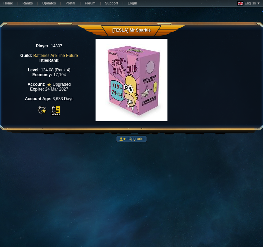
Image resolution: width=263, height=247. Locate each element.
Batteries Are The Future (55, 55)
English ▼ (248, 3)
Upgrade (135, 139)
